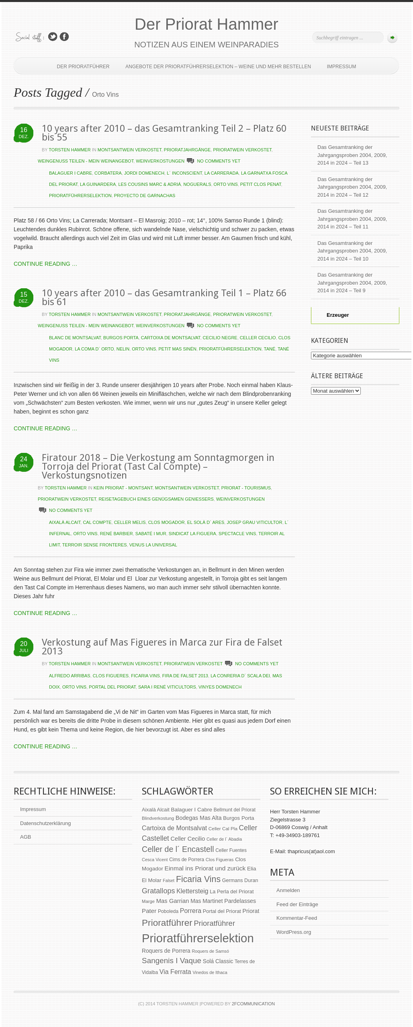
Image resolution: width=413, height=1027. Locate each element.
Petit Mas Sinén (177, 348)
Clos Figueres (111, 675)
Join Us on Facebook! (64, 36)
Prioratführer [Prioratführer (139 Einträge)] (214, 923)
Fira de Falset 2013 (185, 675)
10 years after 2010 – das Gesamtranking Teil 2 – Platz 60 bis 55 (164, 133)
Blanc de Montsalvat (75, 337)
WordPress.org (293, 932)
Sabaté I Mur (150, 533)
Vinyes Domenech (220, 687)
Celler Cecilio (258, 337)
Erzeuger (333, 315)
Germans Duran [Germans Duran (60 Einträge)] (240, 880)
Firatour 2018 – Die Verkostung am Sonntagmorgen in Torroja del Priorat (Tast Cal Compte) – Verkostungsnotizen (158, 466)
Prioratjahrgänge (187, 149)
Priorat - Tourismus (246, 487)
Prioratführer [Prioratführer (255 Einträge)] (167, 922)
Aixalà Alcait (64, 522)
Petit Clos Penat (260, 184)
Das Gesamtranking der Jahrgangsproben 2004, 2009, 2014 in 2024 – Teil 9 (352, 282)
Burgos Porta (121, 337)
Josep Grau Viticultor (254, 522)
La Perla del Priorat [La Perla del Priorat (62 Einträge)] (232, 891)
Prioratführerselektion (80, 195)
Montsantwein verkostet (130, 149)
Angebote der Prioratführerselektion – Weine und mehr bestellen (218, 66)
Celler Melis (130, 522)
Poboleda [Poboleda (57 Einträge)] (168, 911)
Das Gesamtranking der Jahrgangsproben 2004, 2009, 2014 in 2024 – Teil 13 (352, 155)
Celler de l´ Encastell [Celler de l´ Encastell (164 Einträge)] (178, 849)
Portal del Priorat (112, 687)
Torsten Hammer (69, 149)
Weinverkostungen (160, 161)
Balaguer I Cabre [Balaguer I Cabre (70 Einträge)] (191, 810)
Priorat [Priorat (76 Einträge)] (251, 911)
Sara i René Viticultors (167, 687)
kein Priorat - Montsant (123, 487)
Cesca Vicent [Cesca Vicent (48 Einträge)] (155, 859)
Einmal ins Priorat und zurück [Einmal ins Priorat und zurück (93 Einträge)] (205, 868)
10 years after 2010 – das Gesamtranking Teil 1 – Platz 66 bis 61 (164, 297)
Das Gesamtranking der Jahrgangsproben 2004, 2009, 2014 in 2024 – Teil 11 (352, 219)
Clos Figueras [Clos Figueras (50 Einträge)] (220, 859)
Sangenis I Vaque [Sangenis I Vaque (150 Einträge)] (171, 960)
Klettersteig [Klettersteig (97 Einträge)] (192, 891)
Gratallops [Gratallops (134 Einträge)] (158, 891)
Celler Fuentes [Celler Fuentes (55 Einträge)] (231, 850)
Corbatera (108, 173)
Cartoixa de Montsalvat (170, 337)
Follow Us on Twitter (52, 36)
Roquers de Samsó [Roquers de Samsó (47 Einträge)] (210, 951)
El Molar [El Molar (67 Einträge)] (152, 880)
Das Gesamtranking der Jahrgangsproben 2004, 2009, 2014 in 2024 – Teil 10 (352, 251)
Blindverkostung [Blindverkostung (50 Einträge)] (158, 818)
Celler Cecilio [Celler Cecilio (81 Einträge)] (188, 838)
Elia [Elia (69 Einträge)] (251, 869)
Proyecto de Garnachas (145, 195)
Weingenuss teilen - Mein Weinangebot (85, 161)
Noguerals (197, 184)
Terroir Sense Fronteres (94, 544)
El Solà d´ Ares (206, 522)
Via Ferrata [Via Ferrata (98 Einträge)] (175, 971)
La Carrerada (221, 173)
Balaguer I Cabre (70, 173)
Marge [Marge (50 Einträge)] (148, 901)
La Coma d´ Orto (94, 348)
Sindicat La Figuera (192, 533)
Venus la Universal (153, 544)
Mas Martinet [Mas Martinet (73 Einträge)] (206, 901)
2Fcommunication (253, 1003)
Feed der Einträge (297, 904)
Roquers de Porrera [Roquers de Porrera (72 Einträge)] (166, 951)
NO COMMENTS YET (218, 161)
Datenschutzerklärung (45, 823)
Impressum (341, 66)
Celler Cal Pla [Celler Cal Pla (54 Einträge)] (223, 828)
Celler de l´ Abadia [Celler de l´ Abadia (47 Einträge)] (224, 839)
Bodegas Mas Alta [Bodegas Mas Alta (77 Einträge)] (199, 818)
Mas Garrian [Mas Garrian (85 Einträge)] (172, 901)
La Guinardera (98, 184)
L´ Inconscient (184, 173)
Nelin (123, 348)
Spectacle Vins (237, 533)
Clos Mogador (166, 522)
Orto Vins (226, 184)
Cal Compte (97, 522)
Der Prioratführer (83, 66)
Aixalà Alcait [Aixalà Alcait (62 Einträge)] (156, 810)
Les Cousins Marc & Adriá (149, 184)
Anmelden (288, 890)
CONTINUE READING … (46, 264)
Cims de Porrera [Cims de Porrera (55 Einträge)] (186, 859)
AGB (25, 837)
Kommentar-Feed (296, 918)
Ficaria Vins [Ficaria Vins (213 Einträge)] (198, 879)
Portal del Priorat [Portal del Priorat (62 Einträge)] (222, 911)
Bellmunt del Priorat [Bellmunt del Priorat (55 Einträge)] (235, 810)
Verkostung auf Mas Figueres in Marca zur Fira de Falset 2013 (162, 647)
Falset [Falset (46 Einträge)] (168, 880)
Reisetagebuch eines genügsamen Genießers (155, 499)
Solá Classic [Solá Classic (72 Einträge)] (218, 961)
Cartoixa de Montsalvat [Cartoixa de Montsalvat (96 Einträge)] (174, 828)
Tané (270, 348)
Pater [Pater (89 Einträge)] (149, 910)
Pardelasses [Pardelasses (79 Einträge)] (240, 901)
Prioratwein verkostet (242, 149)
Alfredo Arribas (69, 675)
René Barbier (116, 533)
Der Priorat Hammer (206, 24)
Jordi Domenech (144, 173)
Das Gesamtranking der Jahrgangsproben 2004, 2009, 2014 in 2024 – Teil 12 (352, 187)
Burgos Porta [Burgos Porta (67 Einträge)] (238, 818)
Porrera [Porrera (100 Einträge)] (190, 910)
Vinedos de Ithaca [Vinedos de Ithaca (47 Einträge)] (209, 972)
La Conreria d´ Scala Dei (240, 675)
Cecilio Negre (220, 337)
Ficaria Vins (145, 675)
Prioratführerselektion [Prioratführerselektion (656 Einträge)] (198, 938)
